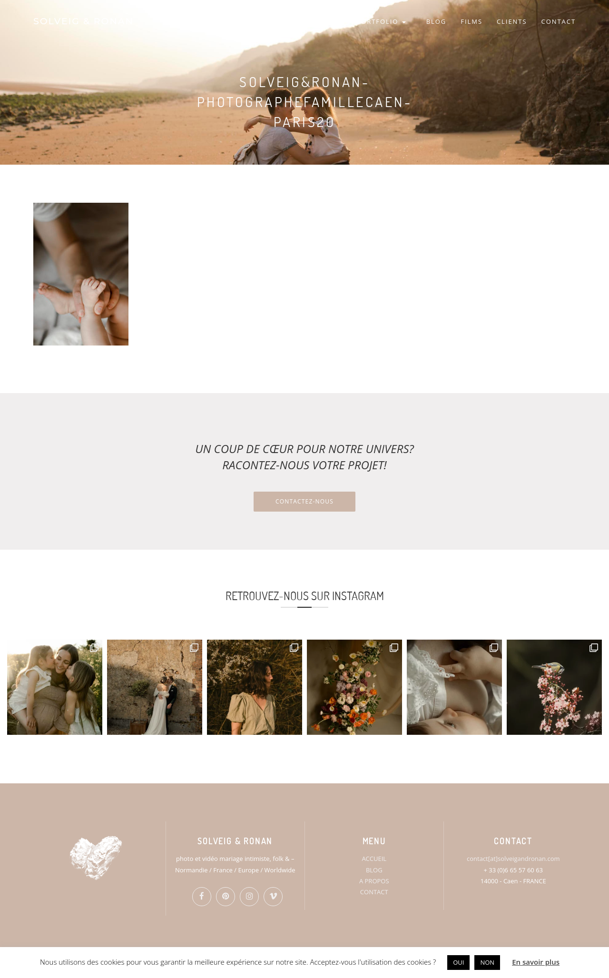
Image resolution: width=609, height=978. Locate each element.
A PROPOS (374, 881)
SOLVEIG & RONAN (83, 21)
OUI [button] (458, 962)
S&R (335, 21)
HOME (302, 21)
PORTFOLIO (380, 21)
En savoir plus (536, 962)
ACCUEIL (374, 858)
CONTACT (558, 21)
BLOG (436, 21)
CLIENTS (512, 21)
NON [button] (487, 962)
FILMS (471, 21)
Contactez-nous (304, 501)
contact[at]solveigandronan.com (513, 858)
